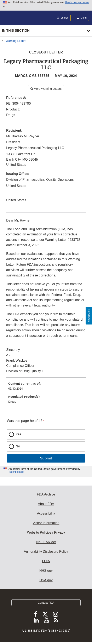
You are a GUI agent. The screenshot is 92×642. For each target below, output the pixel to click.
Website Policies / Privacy (46, 532)
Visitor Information (46, 523)
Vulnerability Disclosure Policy (46, 551)
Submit (46, 458)
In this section (15, 30)
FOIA (46, 561)
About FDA (46, 504)
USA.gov (45, 580)
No (18, 446)
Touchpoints (15, 471)
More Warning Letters (46, 88)
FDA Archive (46, 494)
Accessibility (46, 513)
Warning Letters (16, 40)
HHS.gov (46, 570)
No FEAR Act (46, 542)
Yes (18, 434)
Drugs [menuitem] (12, 401)
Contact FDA (46, 602)
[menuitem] (46, 387)
